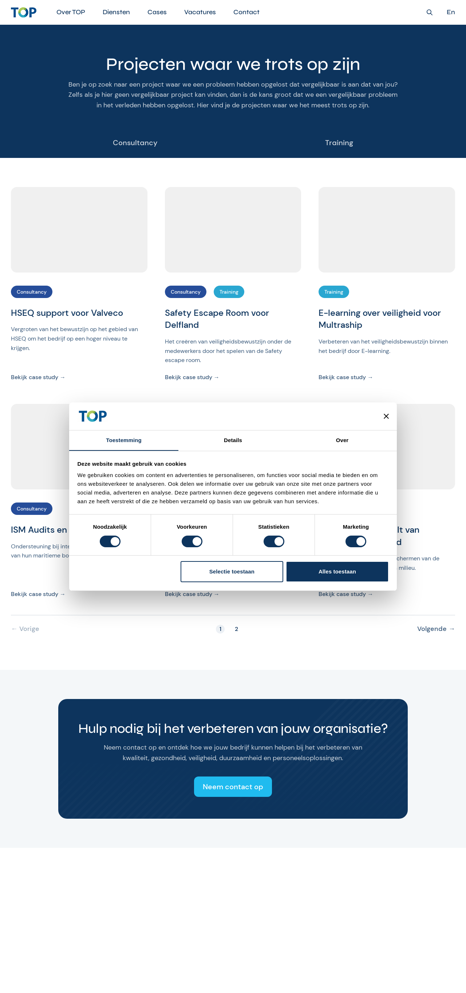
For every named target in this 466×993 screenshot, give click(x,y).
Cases (157, 12)
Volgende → (436, 629)
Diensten (116, 12)
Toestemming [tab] (124, 440)
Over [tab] (342, 440)
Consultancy (135, 142)
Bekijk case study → (38, 377)
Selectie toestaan (231, 572)
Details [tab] (233, 440)
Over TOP (70, 12)
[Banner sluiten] (386, 415)
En (451, 12)
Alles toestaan (337, 572)
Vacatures (200, 12)
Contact (246, 12)
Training (339, 142)
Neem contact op (233, 786)
